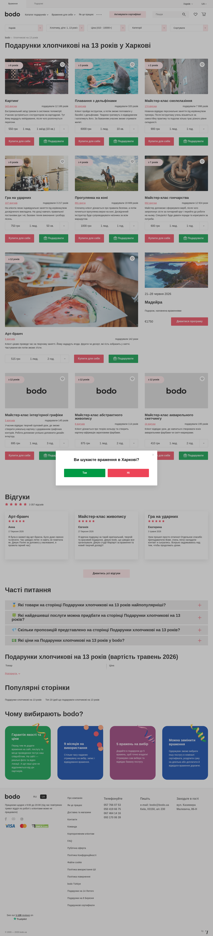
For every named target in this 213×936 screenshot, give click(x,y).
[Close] (153, 455)
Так (85, 472)
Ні (128, 472)
